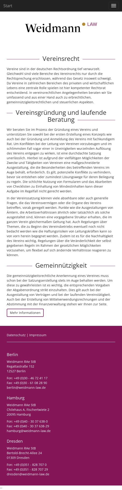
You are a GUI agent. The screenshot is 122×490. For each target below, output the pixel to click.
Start (7, 5)
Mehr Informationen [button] (25, 313)
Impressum (37, 335)
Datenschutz (16, 335)
